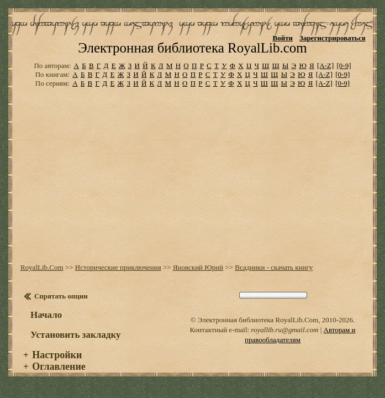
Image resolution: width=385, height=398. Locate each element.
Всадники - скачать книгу (274, 278)
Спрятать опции (61, 307)
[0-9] (344, 76)
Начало (46, 326)
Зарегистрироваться (332, 38)
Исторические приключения (118, 278)
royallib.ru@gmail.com (284, 341)
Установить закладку (75, 346)
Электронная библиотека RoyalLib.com (192, 58)
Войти (282, 38)
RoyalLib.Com (42, 278)
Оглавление (59, 377)
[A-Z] (325, 76)
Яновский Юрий (198, 278)
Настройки (57, 365)
